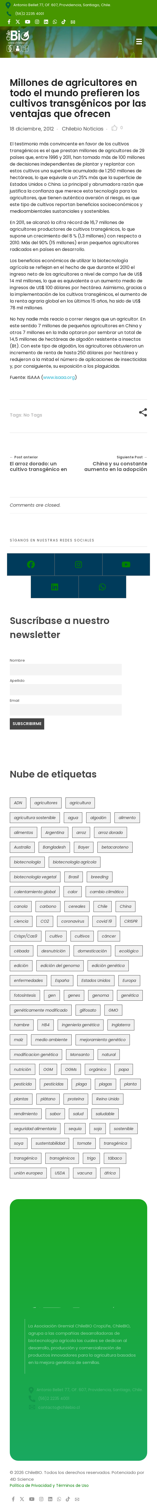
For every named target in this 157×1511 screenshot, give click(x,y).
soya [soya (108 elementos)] (18, 1143)
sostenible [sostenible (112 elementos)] (123, 1128)
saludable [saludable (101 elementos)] (105, 1114)
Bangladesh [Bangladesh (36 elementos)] (54, 847)
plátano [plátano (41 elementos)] (48, 1099)
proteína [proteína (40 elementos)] (76, 1099)
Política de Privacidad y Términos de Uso (49, 1485)
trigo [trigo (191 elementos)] (91, 1158)
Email (14, 700)
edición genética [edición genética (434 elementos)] (108, 965)
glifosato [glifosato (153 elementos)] (88, 1010)
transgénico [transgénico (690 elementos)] (25, 1158)
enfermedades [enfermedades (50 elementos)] (28, 980)
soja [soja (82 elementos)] (98, 1128)
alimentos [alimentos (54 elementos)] (23, 832)
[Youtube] (126, 564)
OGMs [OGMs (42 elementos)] (71, 1069)
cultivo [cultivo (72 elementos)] (56, 936)
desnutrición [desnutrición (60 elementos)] (53, 951)
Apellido (17, 680)
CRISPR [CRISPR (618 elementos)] (131, 921)
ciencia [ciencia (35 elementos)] (21, 921)
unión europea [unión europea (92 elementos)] (28, 1173)
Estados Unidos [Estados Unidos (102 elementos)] (95, 980)
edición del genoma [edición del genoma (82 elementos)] (60, 965)
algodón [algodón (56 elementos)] (98, 817)
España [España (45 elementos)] (62, 980)
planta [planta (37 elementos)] (130, 1084)
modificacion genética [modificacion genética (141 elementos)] (36, 1054)
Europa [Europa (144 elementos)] (129, 980)
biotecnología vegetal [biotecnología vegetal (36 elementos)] (35, 877)
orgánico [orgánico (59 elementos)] (97, 1069)
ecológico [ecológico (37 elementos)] (129, 951)
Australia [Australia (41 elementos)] (22, 847)
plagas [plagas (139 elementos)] (105, 1084)
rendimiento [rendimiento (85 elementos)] (26, 1114)
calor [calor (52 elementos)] (73, 892)
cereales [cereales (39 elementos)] (77, 906)
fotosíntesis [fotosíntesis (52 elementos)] (25, 995)
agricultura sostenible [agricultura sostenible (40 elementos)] (35, 817)
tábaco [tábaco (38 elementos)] (115, 1158)
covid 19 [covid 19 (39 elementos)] (104, 921)
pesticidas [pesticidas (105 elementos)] (54, 1084)
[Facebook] (31, 564)
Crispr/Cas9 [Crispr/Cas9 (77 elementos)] (25, 936)
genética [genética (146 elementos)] (130, 995)
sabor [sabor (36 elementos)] (55, 1114)
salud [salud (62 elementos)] (78, 1114)
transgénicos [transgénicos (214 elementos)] (62, 1158)
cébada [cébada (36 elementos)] (21, 951)
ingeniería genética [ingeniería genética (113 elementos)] (80, 1025)
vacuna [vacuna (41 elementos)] (84, 1173)
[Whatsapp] (102, 587)
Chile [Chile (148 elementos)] (102, 906)
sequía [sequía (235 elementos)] (75, 1128)
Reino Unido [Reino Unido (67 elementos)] (107, 1099)
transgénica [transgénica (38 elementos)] (115, 1143)
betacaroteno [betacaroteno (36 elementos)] (115, 847)
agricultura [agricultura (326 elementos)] (80, 803)
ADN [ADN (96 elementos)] (18, 803)
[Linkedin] (54, 587)
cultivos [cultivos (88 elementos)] (82, 936)
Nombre (17, 660)
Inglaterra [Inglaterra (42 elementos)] (121, 1025)
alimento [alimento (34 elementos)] (127, 817)
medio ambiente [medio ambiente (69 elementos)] (51, 1040)
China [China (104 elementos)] (125, 906)
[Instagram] (78, 564)
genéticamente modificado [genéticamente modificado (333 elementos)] (40, 1010)
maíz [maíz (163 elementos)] (18, 1040)
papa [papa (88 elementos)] (124, 1069)
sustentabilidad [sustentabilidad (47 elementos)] (50, 1143)
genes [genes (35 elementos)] (74, 995)
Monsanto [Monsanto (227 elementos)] (80, 1054)
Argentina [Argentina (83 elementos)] (54, 832)
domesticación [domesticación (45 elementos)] (92, 951)
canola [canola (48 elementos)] (20, 906)
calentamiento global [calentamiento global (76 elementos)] (34, 892)
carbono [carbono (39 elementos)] (48, 906)
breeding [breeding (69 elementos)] (99, 877)
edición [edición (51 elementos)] (21, 965)
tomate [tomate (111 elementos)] (84, 1143)
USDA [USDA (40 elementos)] (60, 1173)
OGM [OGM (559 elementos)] (48, 1069)
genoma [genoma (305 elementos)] (100, 995)
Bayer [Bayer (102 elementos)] (83, 847)
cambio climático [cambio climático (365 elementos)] (107, 892)
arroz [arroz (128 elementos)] (81, 832)
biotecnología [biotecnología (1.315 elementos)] (27, 862)
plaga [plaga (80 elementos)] (81, 1084)
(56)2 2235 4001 (29, 13)
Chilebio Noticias (83, 128)
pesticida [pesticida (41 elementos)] (23, 1084)
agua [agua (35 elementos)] (73, 817)
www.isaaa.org (59, 377)
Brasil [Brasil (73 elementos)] (74, 877)
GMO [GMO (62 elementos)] (113, 1010)
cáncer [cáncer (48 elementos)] (109, 936)
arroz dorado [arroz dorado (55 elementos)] (110, 832)
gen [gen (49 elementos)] (52, 995)
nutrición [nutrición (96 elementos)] (22, 1069)
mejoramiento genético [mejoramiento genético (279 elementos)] (103, 1040)
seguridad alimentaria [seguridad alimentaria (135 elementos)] (35, 1128)
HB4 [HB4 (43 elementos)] (46, 1025)
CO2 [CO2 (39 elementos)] (45, 921)
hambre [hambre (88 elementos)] (21, 1025)
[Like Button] (114, 128)
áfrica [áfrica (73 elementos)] (110, 1173)
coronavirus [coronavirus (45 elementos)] (72, 921)
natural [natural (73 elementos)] (109, 1054)
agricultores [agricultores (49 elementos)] (45, 803)
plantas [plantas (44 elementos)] (21, 1099)
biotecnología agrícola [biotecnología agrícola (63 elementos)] (74, 862)
